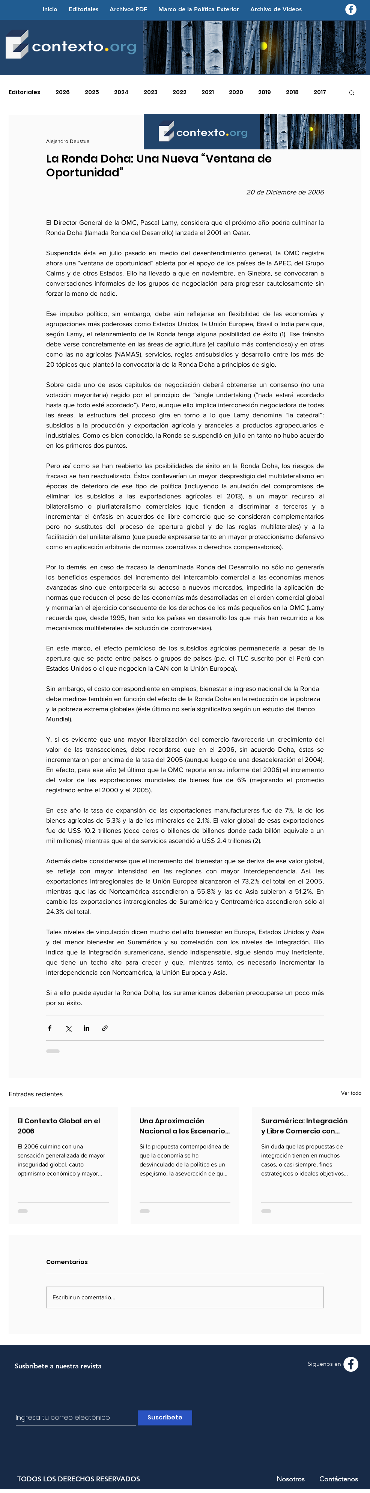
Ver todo (351, 1093)
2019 (264, 92)
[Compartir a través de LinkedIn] (86, 1028)
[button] (351, 92)
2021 (208, 92)
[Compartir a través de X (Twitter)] (68, 1028)
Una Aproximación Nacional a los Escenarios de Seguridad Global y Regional (184, 1126)
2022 (180, 92)
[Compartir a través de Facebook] (49, 1028)
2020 (236, 92)
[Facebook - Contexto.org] (350, 9)
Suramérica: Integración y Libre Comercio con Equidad (304, 1126)
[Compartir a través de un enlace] (104, 1028)
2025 (92, 92)
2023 (151, 92)
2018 (292, 92)
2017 (320, 92)
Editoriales (25, 92)
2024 (121, 92)
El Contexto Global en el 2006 (59, 1126)
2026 (63, 92)
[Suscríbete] (165, 1417)
